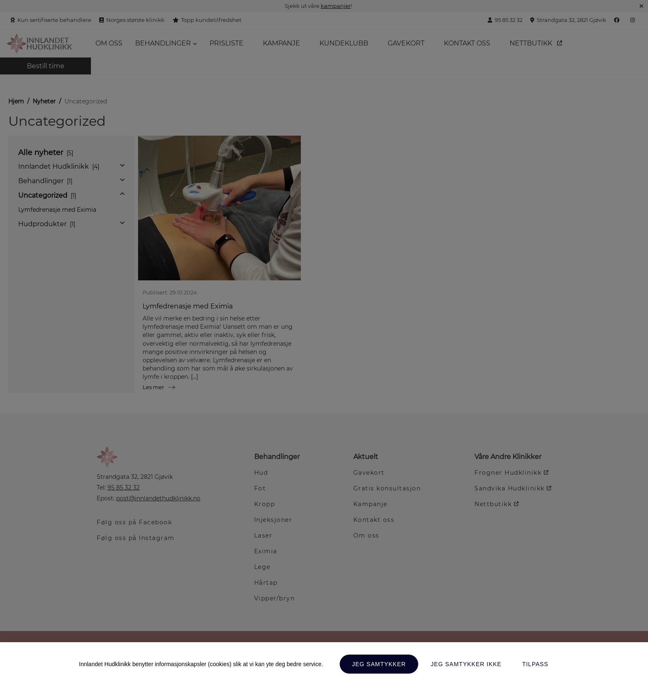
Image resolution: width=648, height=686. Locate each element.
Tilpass (535, 664)
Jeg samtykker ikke (466, 664)
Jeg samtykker (379, 664)
